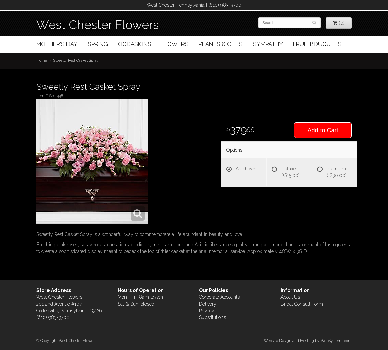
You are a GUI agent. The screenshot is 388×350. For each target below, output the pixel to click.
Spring (98, 44)
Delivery (207, 304)
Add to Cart (322, 130)
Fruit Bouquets (317, 44)
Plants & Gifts (221, 44)
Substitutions (212, 317)
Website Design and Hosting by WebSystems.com (308, 340)
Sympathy (268, 44)
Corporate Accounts (219, 297)
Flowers (175, 44)
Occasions (134, 44)
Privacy (206, 310)
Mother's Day (56, 44)
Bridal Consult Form (301, 304)
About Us (290, 297)
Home (41, 60)
